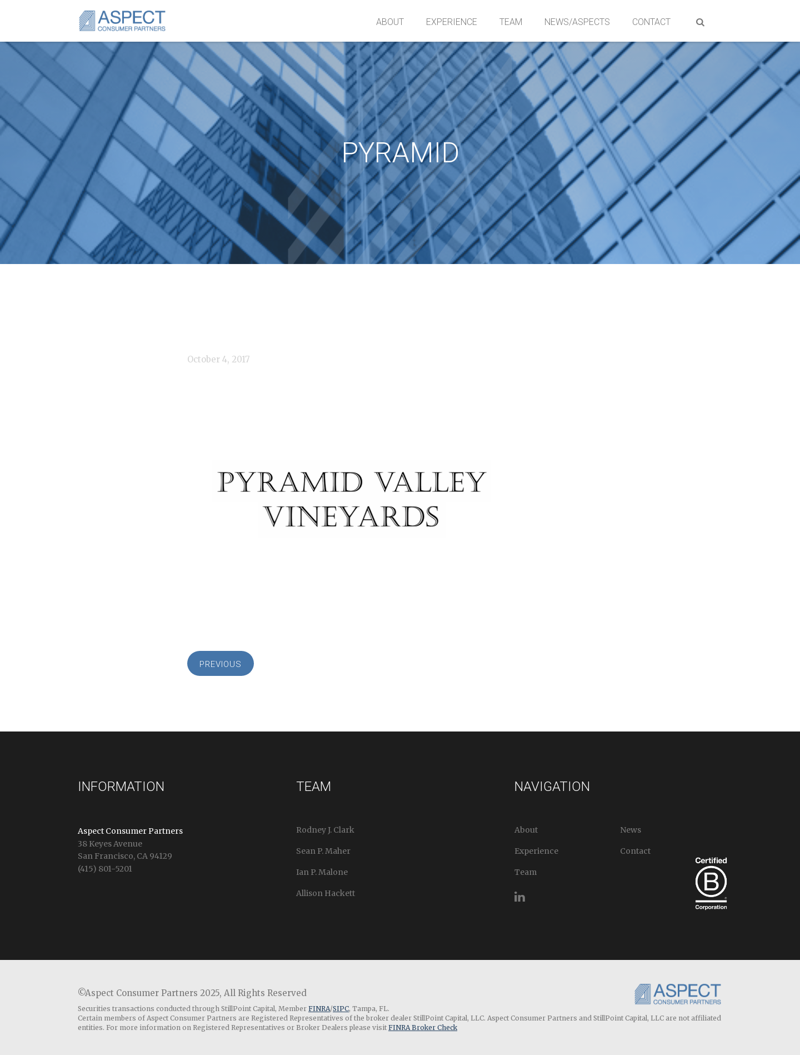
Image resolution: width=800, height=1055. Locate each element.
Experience (451, 22)
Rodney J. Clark (325, 830)
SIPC (341, 1008)
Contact (651, 22)
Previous (220, 664)
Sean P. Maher (323, 851)
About (390, 22)
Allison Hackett (325, 893)
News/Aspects (577, 22)
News (630, 830)
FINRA (319, 1008)
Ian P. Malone (322, 872)
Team (510, 22)
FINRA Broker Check (422, 1027)
